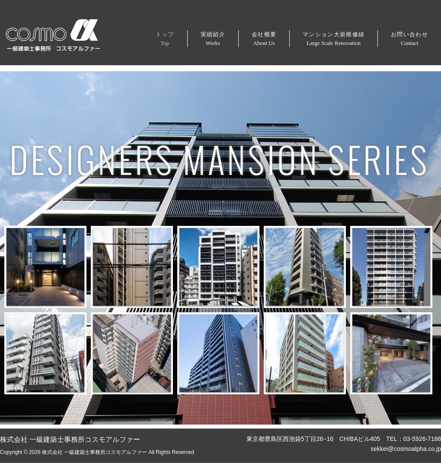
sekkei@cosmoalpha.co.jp (406, 448)
